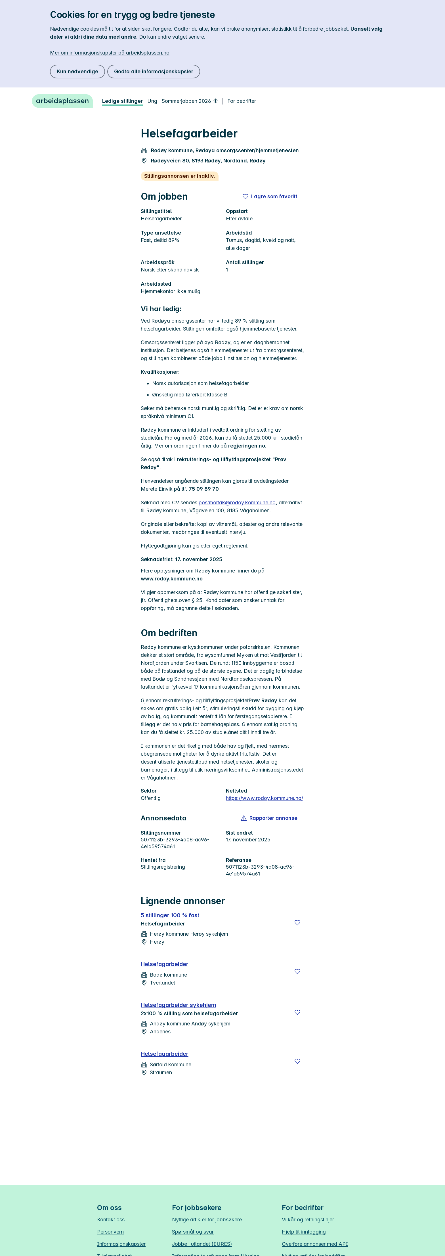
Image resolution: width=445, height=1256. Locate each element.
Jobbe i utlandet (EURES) (202, 1244)
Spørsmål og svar (193, 1232)
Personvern (110, 1232)
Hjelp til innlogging (304, 1232)
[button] (269, 818)
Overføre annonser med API (315, 1244)
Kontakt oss (111, 1219)
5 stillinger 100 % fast (170, 915)
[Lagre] (297, 922)
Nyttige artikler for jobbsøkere (207, 1219)
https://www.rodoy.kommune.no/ (264, 798)
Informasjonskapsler (121, 1244)
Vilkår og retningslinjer (308, 1219)
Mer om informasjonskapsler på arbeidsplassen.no (109, 53)
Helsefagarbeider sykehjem (178, 1005)
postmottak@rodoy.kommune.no (237, 502)
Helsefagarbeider (164, 964)
